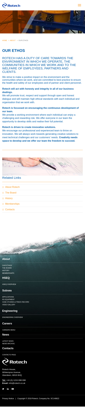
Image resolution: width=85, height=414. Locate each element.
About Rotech (12, 187)
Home (4, 40)
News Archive (8, 343)
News (5, 334)
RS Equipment (8, 299)
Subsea (7, 290)
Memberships (12, 204)
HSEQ (6, 277)
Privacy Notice (8, 399)
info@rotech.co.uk (17, 383)
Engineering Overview (12, 317)
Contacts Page (9, 355)
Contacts (10, 209)
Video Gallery (8, 305)
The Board (10, 192)
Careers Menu (8, 330)
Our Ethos (7, 265)
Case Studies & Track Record (15, 302)
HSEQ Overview (9, 284)
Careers (7, 323)
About (13, 40)
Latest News (8, 341)
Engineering (9, 310)
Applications (8, 297)
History (9, 198)
